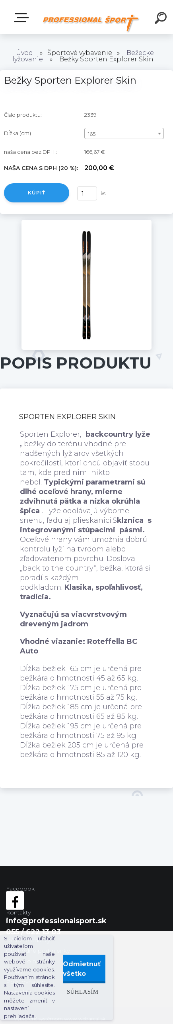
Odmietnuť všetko (82, 968)
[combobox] (124, 133)
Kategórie (23, 17)
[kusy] (87, 193)
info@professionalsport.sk (56, 920)
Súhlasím (83, 992)
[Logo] (90, 23)
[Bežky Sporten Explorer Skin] (86, 223)
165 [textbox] (91, 134)
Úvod (24, 53)
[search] (162, 19)
